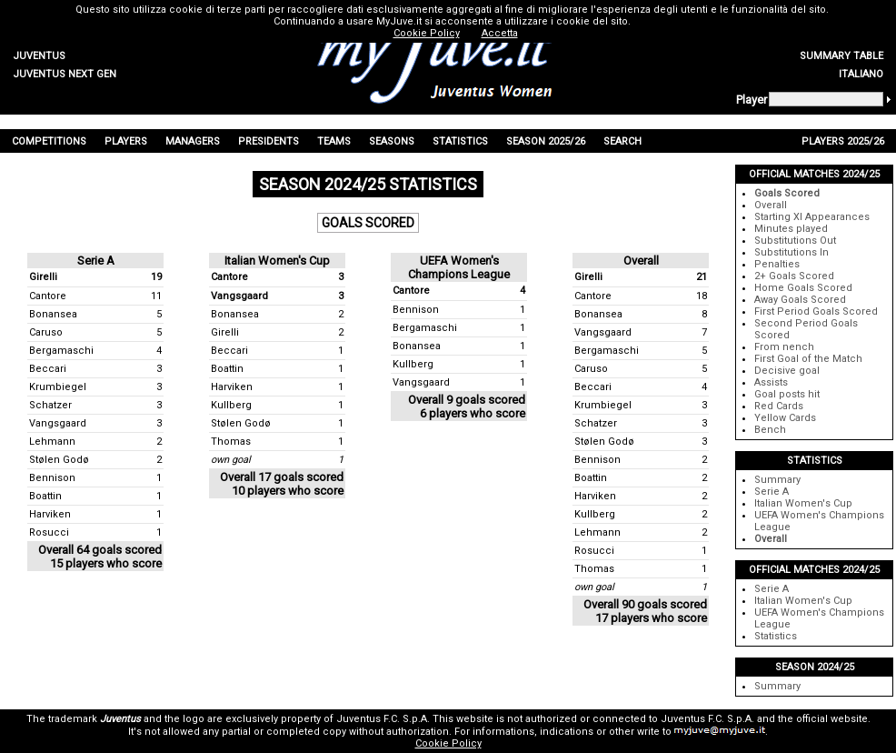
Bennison (52, 478)
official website (832, 719)
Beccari (47, 369)
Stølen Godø (59, 460)
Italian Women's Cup (803, 503)
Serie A (771, 491)
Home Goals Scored (803, 288)
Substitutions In (791, 252)
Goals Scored (787, 193)
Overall (770, 205)
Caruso (46, 332)
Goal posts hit (787, 394)
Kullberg (231, 405)
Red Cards (778, 406)
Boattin (45, 496)
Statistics (775, 636)
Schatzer (50, 405)
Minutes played (791, 229)
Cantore (47, 296)
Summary (777, 480)
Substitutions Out (795, 240)
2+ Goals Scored (794, 276)
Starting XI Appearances (812, 217)
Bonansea (53, 314)
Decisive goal (787, 370)
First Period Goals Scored (816, 311)
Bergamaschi (61, 350)
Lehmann (52, 441)
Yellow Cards (785, 418)
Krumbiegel (57, 387)
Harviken (50, 514)
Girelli (43, 277)
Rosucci (49, 532)
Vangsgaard (57, 423)
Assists (771, 382)
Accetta (500, 33)
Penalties (777, 264)
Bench (770, 430)
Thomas (231, 441)
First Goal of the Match (808, 359)
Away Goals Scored (800, 300)
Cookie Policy (448, 743)
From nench (784, 347)
